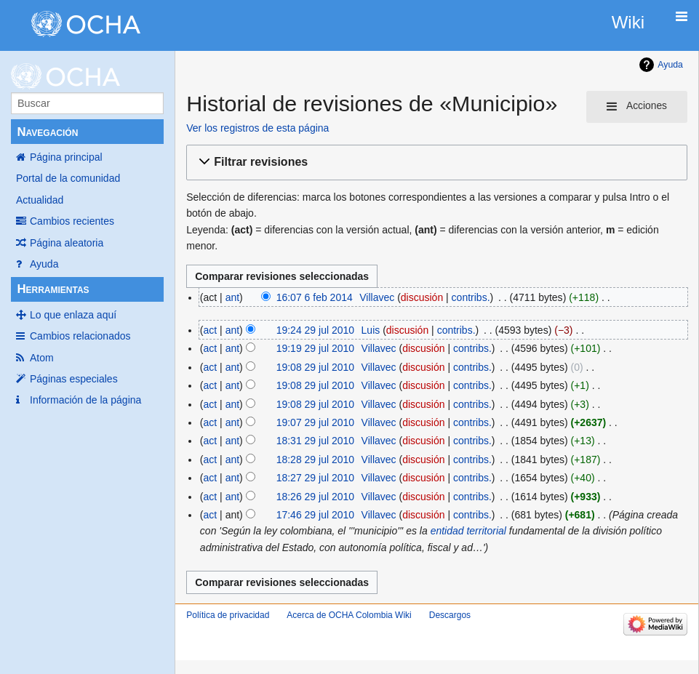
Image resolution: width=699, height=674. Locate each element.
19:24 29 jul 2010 (315, 330)
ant (232, 297)
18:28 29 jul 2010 (315, 459)
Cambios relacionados (80, 336)
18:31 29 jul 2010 (315, 440)
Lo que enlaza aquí (73, 315)
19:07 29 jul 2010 (315, 422)
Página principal (66, 157)
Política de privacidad (227, 615)
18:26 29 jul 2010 (315, 496)
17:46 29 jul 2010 (315, 515)
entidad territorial (468, 531)
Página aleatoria (66, 243)
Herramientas (53, 289)
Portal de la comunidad (68, 178)
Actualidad (39, 200)
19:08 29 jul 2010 (315, 367)
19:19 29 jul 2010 (315, 348)
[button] (434, 162)
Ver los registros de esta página (257, 128)
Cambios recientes (72, 221)
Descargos (450, 615)
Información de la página (85, 400)
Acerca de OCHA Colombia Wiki (349, 615)
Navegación (47, 132)
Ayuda (44, 264)
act (210, 330)
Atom (42, 358)
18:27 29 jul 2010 (315, 478)
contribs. (471, 297)
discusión (422, 297)
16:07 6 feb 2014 (314, 297)
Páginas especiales (74, 379)
